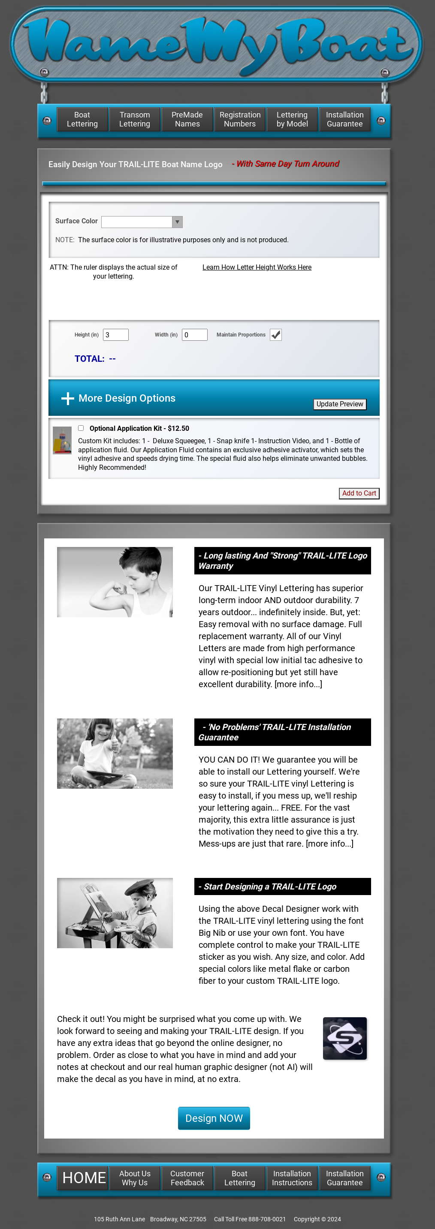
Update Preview (340, 404)
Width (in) (166, 335)
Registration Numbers (240, 119)
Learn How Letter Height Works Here (256, 267)
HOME (84, 1178)
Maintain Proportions (241, 335)
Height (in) (87, 335)
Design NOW (214, 1118)
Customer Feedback (187, 1178)
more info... (298, 684)
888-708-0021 (267, 1219)
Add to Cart (359, 493)
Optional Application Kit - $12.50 (139, 428)
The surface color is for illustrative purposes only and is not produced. (183, 240)
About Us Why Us (135, 1178)
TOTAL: (90, 358)
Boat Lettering (82, 119)
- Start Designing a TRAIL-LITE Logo (267, 886)
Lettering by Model (292, 119)
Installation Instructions (292, 1178)
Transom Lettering (134, 119)
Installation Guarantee (345, 119)
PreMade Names (187, 119)
